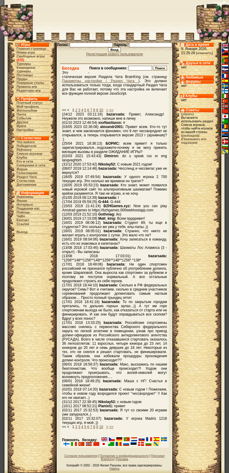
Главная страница (31, 48)
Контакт (23, 220)
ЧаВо (21, 216)
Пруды (22, 79)
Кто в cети (25, 161)
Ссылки (23, 224)
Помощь (23, 212)
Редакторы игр (29, 90)
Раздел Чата (27, 177)
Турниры (24, 63)
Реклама (122, 459)
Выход (22, 232)
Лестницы (25, 75)
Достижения (26, 184)
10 (101, 110)
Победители (27, 146)
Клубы (22, 157)
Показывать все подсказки (193, 140)
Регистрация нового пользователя (114, 54)
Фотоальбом (27, 110)
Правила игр (27, 86)
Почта (21, 114)
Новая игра (26, 52)
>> (111, 110)
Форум (22, 169)
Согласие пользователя (80, 456)
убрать (187, 114)
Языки (22, 200)
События (24, 118)
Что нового (26, 142)
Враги (21, 126)
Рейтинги (24, 150)
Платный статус (30, 102)
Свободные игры (31, 56)
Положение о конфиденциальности (124, 456)
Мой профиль (28, 106)
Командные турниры (26, 69)
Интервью (25, 204)
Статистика (26, 180)
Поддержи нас (28, 208)
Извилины (25, 197)
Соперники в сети (31, 165)
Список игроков (29, 153)
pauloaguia (190, 135)
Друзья (22, 122)
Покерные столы (30, 83)
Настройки (25, 130)
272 (20, 60)
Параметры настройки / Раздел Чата (100, 81)
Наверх (114, 468)
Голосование (27, 173)
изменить (204, 53)
